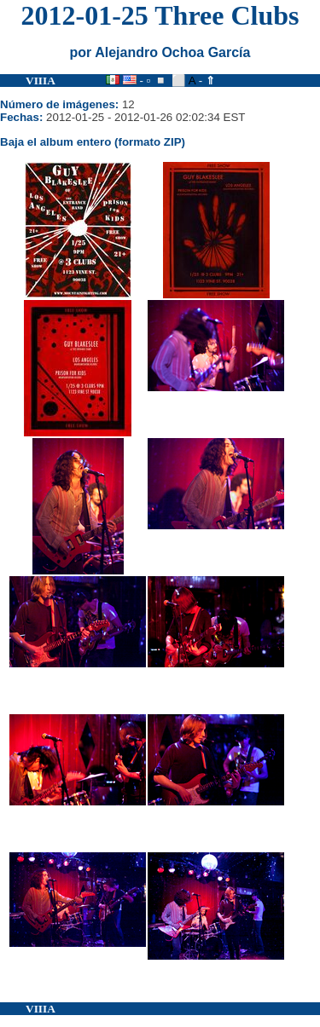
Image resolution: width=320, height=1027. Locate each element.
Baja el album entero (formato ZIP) (92, 142)
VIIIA (40, 80)
